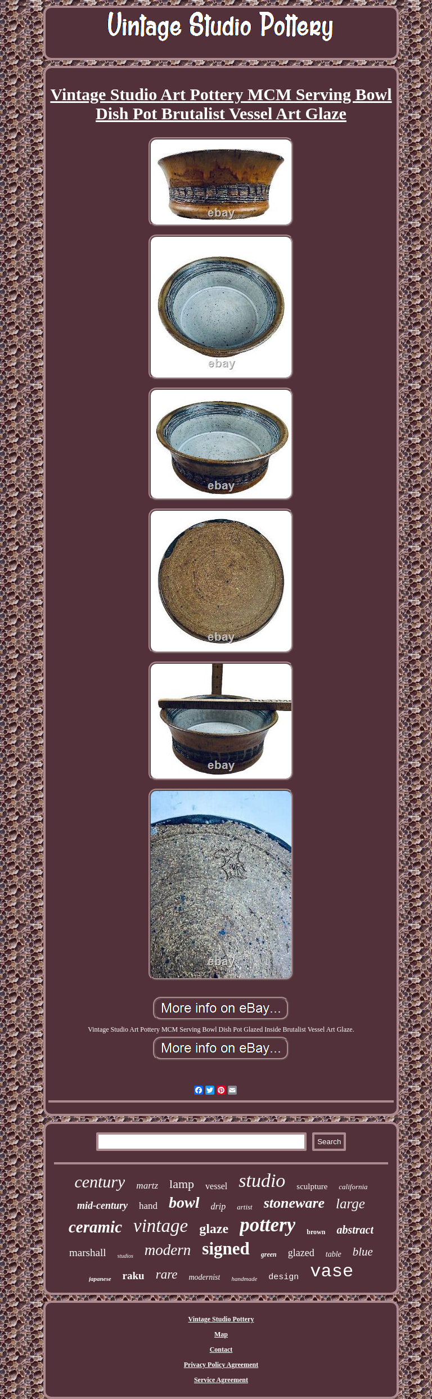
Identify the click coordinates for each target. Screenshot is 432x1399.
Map (221, 1334)
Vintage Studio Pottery (221, 1319)
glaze (213, 1228)
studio (261, 1180)
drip (218, 1206)
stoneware (294, 1203)
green (269, 1254)
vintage (160, 1226)
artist (244, 1207)
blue (363, 1251)
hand (148, 1205)
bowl (184, 1202)
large (350, 1203)
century (99, 1181)
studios (125, 1256)
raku (134, 1275)
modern (168, 1249)
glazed (301, 1252)
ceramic (95, 1227)
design (283, 1277)
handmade (244, 1278)
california (353, 1186)
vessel (216, 1186)
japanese (100, 1278)
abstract (355, 1229)
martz (147, 1185)
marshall (87, 1252)
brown (316, 1232)
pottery (267, 1225)
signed (225, 1248)
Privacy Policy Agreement (221, 1365)
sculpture (311, 1186)
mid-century (102, 1205)
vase (331, 1271)
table (333, 1254)
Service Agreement (221, 1380)
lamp (181, 1184)
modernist (204, 1277)
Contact (221, 1349)
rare (167, 1274)
